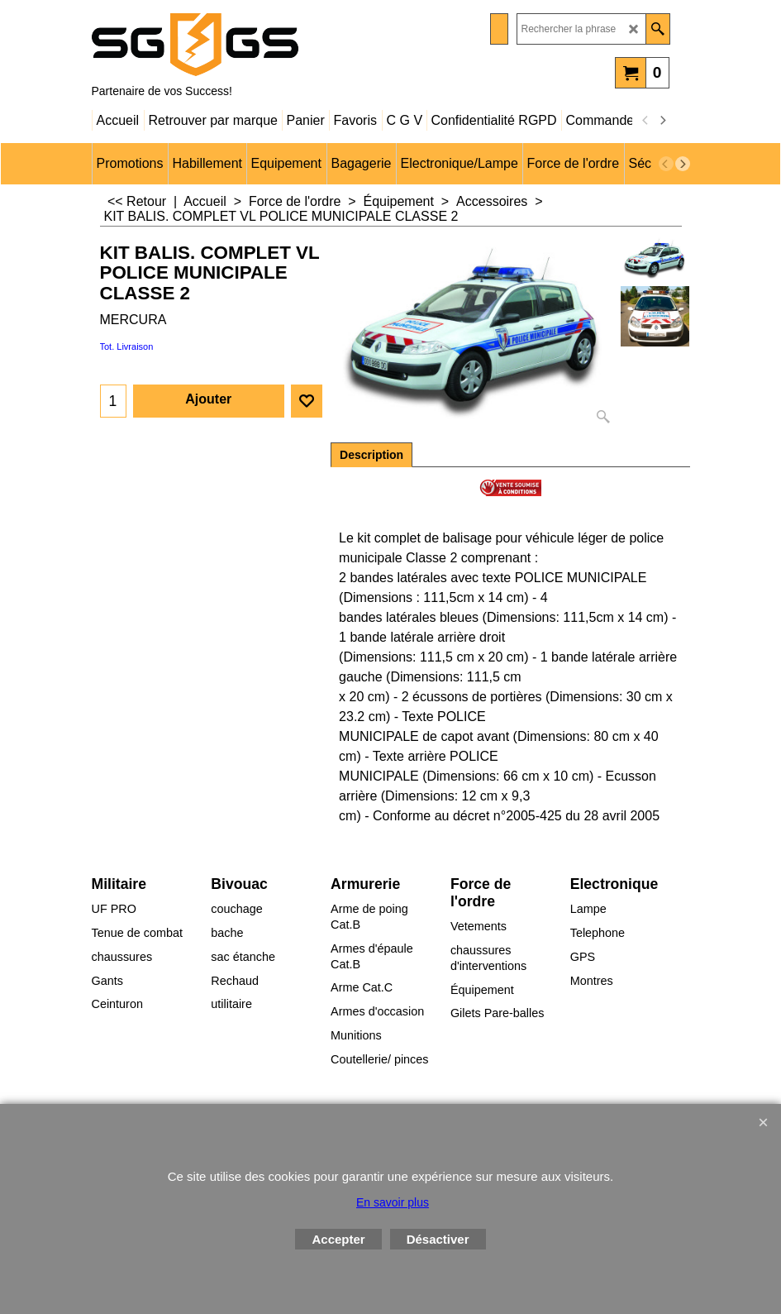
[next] (662, 120)
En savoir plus (392, 1202)
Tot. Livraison (127, 346)
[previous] (646, 120)
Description (371, 454)
